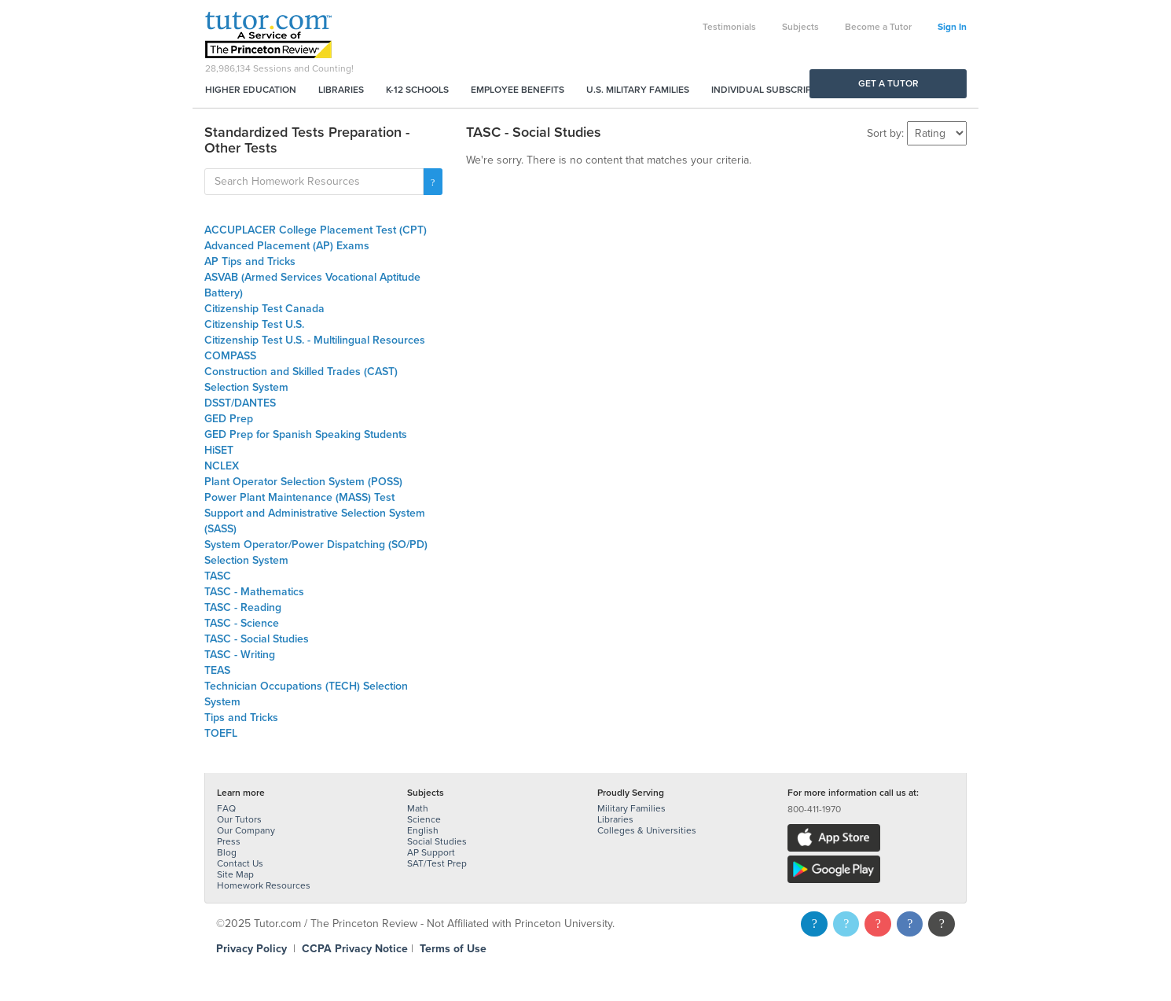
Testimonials (729, 26)
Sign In (952, 26)
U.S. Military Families (637, 89)
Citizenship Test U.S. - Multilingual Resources (314, 340)
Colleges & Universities (646, 830)
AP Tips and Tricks (250, 261)
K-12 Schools (417, 89)
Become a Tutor (878, 26)
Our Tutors (239, 819)
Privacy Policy (251, 948)
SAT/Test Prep (437, 863)
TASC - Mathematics (254, 591)
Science (424, 819)
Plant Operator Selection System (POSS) (303, 481)
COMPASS (230, 355)
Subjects (800, 26)
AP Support (431, 852)
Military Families (631, 808)
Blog (227, 852)
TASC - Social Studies (256, 639)
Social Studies (437, 841)
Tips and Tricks (241, 717)
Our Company (246, 830)
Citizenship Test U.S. (254, 324)
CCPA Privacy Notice (355, 948)
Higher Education (250, 89)
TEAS (217, 670)
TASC (217, 576)
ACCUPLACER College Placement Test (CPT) (315, 230)
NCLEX (221, 466)
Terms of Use (453, 948)
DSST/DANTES (240, 403)
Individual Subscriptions (775, 89)
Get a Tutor (888, 83)
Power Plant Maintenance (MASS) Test (299, 497)
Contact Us (240, 863)
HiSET (218, 450)
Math (417, 808)
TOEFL (220, 733)
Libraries (341, 89)
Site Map (235, 874)
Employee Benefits (517, 89)
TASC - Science (241, 623)
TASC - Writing (239, 654)
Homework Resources (263, 885)
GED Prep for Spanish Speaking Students (305, 434)
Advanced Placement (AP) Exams (286, 245)
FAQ (226, 808)
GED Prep (228, 418)
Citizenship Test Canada (264, 308)
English (423, 830)
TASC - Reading (242, 607)
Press (228, 841)
